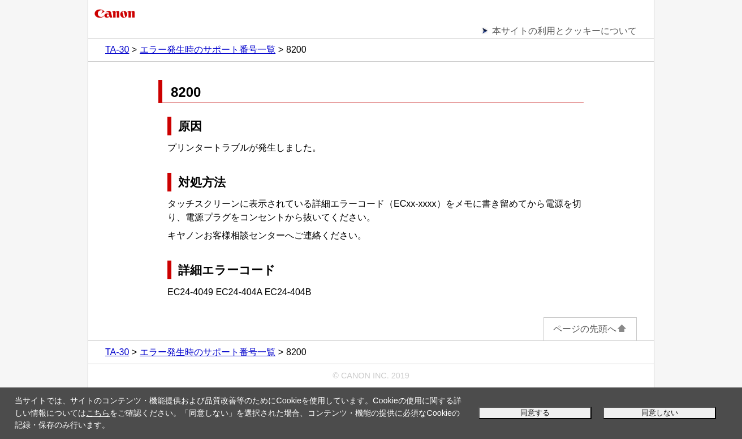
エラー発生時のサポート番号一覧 (207, 49)
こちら (98, 412)
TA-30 (117, 49)
